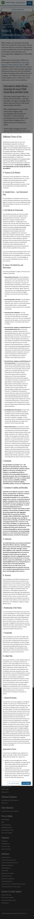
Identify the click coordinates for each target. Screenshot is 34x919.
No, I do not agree (14, 783)
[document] (17, 460)
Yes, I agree (26, 783)
